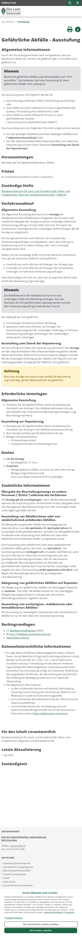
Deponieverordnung (17, 637)
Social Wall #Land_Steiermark (18, 885)
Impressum (70, 912)
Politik (6, 878)
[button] (13, 918)
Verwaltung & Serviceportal (16, 863)
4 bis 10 (13, 634)
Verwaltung (22, 21)
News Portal (9, 881)
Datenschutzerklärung (53, 912)
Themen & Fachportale (14, 874)
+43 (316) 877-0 (17, 845)
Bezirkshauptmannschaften (17, 870)
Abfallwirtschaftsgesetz (23, 630)
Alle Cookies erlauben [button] (41, 930)
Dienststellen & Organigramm (18, 867)
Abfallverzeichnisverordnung (34, 634)
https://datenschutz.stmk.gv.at (50, 713)
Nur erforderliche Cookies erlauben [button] (41, 924)
